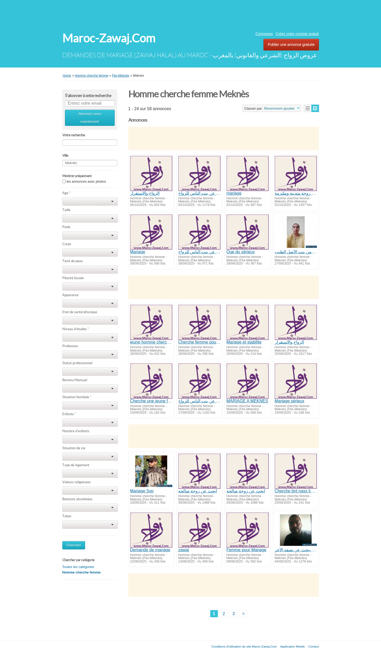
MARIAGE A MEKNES (247, 401)
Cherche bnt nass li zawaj (296, 491)
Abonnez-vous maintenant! (89, 117)
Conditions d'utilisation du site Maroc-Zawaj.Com (244, 646)
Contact (313, 646)
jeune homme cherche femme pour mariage (151, 342)
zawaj (183, 550)
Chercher (74, 545)
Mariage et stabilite (244, 342)
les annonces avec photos (86, 181)
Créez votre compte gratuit (297, 34)
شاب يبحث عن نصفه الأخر (296, 550)
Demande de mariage (150, 550)
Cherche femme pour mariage (199, 342)
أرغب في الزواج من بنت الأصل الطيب (296, 252)
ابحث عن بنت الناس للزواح (199, 401)
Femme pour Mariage (247, 550)
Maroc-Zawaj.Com (108, 38)
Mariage (137, 252)
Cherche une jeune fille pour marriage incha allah (151, 401)
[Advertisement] (190, 14)
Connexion (264, 34)
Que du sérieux (241, 252)
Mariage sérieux (290, 401)
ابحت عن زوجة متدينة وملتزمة (296, 193)
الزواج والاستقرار (144, 193)
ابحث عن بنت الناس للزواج (199, 193)
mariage (234, 193)
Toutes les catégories (78, 567)
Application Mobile (292, 646)
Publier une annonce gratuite (291, 44)
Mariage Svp (142, 491)
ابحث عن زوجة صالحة (197, 491)
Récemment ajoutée (279, 108)
